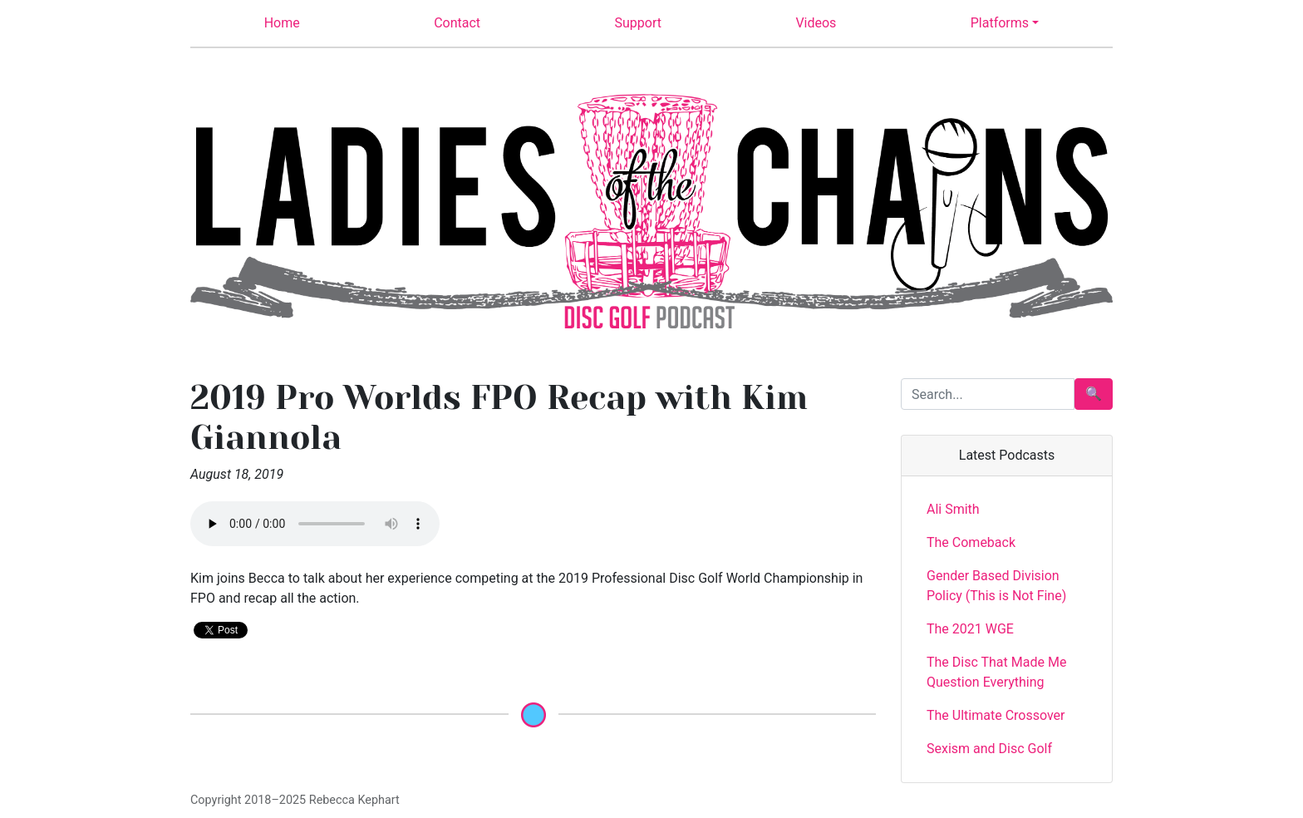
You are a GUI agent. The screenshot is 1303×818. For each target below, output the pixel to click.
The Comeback (971, 542)
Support (638, 23)
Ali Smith (953, 509)
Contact (457, 23)
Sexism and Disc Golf (989, 748)
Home (282, 23)
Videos (815, 23)
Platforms (1000, 23)
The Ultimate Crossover (996, 715)
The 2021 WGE (970, 629)
